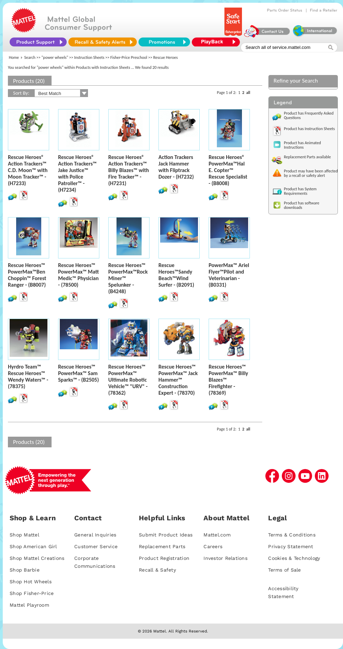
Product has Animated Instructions (302, 145)
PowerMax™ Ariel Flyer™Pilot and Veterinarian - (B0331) (229, 275)
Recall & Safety (157, 570)
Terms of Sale (284, 570)
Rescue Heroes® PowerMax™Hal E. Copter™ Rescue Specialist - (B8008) (228, 170)
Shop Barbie (25, 570)
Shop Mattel (24, 535)
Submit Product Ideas (165, 535)
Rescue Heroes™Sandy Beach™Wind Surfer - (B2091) (176, 275)
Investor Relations (225, 558)
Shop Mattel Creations (37, 558)
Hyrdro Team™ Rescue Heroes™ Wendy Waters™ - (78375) (28, 376)
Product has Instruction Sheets (309, 128)
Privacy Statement (290, 546)
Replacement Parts (162, 546)
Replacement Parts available (307, 157)
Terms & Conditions (292, 535)
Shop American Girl (33, 546)
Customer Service (96, 546)
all (248, 92)
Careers (212, 546)
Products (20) (29, 81)
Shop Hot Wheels (31, 581)
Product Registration (164, 558)
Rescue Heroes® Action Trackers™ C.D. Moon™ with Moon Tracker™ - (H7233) (27, 170)
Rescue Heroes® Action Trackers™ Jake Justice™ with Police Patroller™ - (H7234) (77, 173)
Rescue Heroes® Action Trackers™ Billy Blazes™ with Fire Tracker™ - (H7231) (128, 170)
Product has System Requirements (300, 191)
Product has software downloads (301, 205)
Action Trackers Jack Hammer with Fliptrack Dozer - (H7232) (176, 167)
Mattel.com (217, 535)
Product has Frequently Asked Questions (309, 115)
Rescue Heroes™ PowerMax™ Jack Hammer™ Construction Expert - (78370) (178, 379)
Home (14, 57)
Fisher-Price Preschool (128, 57)
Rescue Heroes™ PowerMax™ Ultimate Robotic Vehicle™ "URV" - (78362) (127, 379)
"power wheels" (55, 57)
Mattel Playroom (29, 605)
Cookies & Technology (294, 558)
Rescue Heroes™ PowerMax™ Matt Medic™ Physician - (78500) (78, 275)
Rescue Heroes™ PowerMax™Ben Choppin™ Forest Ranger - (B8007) (27, 275)
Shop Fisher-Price (32, 593)
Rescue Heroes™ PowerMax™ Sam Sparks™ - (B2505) (78, 373)
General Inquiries (95, 535)
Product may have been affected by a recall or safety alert (311, 173)
